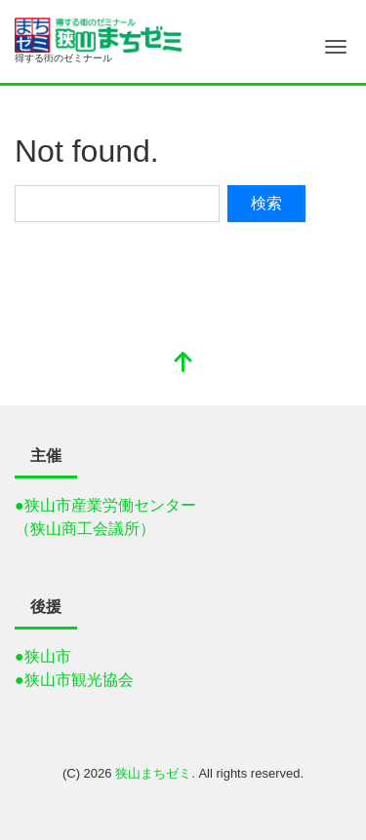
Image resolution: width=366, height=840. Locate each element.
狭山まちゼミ (153, 773)
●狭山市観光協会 (74, 679)
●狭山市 (43, 656)
